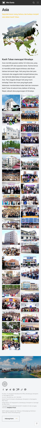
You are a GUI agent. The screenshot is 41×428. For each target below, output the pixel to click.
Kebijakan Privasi (11, 407)
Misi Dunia (10, 3)
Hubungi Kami (9, 418)
